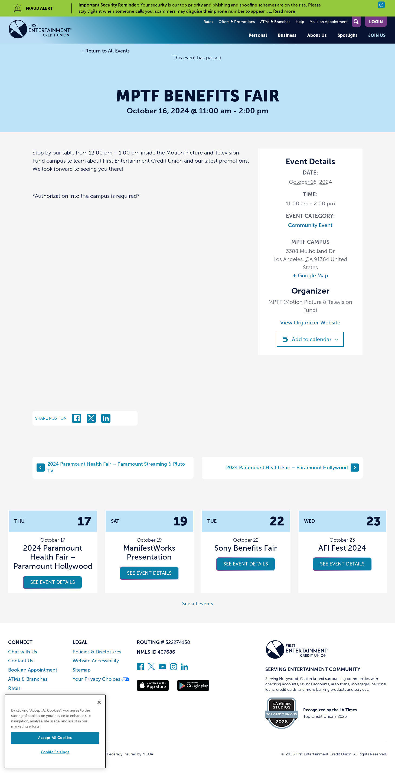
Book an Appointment (32, 670)
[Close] (99, 702)
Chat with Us (22, 651)
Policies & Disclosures (97, 651)
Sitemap (82, 670)
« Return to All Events (105, 51)
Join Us (377, 35)
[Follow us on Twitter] (151, 668)
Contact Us (20, 660)
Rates (208, 22)
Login (376, 21)
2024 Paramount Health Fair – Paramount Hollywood (292, 467)
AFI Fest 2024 (342, 548)
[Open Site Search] (356, 22)
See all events (197, 603)
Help (300, 22)
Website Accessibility (96, 660)
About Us (317, 35)
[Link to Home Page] (40, 30)
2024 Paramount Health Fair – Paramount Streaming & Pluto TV (111, 467)
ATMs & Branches (275, 22)
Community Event (310, 225)
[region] (55, 731)
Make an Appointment (328, 22)
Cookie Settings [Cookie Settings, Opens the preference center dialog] (55, 752)
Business (287, 35)
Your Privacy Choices (101, 679)
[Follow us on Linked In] (184, 668)
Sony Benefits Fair (245, 548)
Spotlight (347, 35)
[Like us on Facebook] (140, 668)
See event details (52, 582)
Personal (258, 35)
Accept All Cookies (55, 738)
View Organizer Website (310, 322)
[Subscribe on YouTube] (162, 668)
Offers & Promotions (236, 22)
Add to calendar (312, 339)
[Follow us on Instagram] (173, 668)
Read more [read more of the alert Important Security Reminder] (284, 11)
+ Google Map (310, 275)
